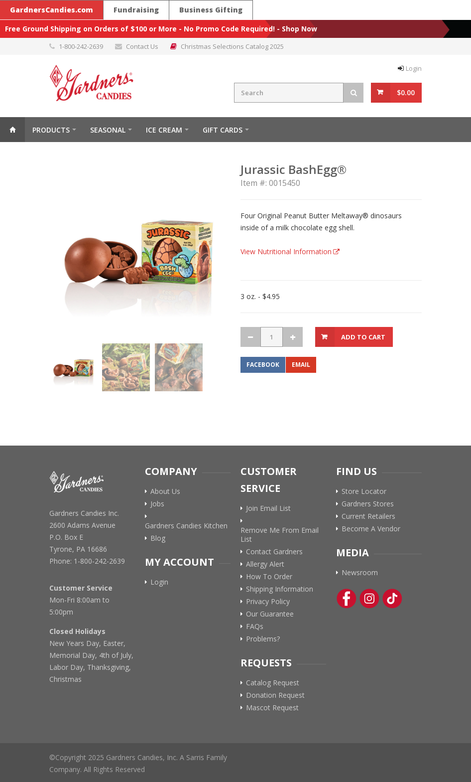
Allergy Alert (265, 564)
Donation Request (275, 695)
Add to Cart (363, 336)
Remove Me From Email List (279, 535)
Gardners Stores (368, 503)
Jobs (157, 503)
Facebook (262, 364)
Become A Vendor (371, 528)
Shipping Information (279, 589)
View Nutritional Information (286, 251)
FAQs (254, 626)
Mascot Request (272, 707)
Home (12, 129)
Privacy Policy (268, 601)
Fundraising (136, 9)
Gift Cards (222, 130)
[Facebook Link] (346, 598)
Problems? (263, 638)
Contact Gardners (274, 551)
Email (301, 364)
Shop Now (299, 28)
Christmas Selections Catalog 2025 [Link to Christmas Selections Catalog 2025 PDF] (232, 46)
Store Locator (364, 491)
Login (414, 68)
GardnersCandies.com (51, 9)
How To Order (269, 576)
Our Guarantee (270, 614)
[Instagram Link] (369, 598)
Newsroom (360, 572)
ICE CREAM (164, 130)
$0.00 (406, 92)
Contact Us (142, 46)
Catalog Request (272, 682)
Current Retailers (368, 516)
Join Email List (268, 508)
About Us (165, 491)
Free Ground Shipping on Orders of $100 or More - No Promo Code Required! (140, 28)
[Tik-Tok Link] (392, 598)
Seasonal (107, 130)
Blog (157, 538)
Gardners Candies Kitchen (186, 525)
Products (51, 130)
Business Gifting (210, 9)
